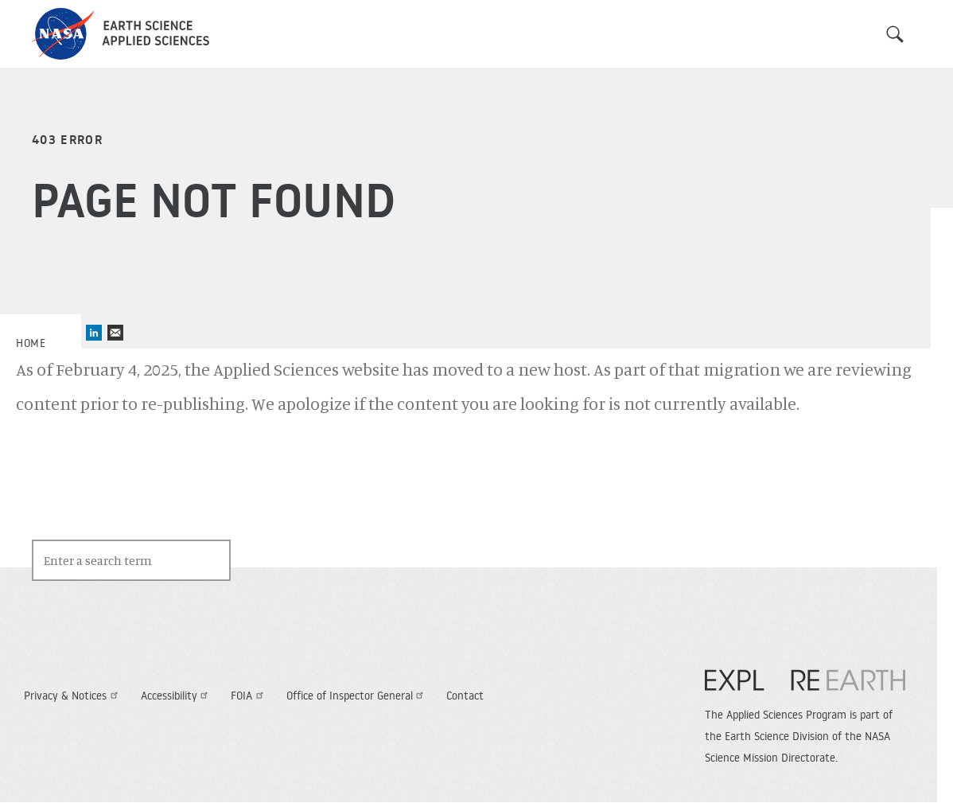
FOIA (249, 695)
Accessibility (176, 695)
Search (895, 34)
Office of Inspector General (357, 695)
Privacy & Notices (73, 695)
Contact (465, 695)
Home (30, 343)
